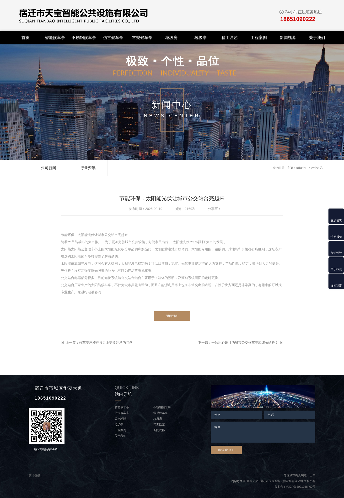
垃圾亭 (200, 37)
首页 (26, 37)
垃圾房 (171, 37)
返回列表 (172, 316)
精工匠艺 (229, 37)
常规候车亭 (142, 37)
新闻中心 (302, 168)
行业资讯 (88, 168)
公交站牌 (120, 418)
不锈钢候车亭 (84, 37)
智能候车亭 (55, 37)
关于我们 (317, 37)
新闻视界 (288, 37)
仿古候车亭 (113, 37)
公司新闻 (48, 168)
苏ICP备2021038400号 (300, 486)
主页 (290, 168)
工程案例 (259, 37)
